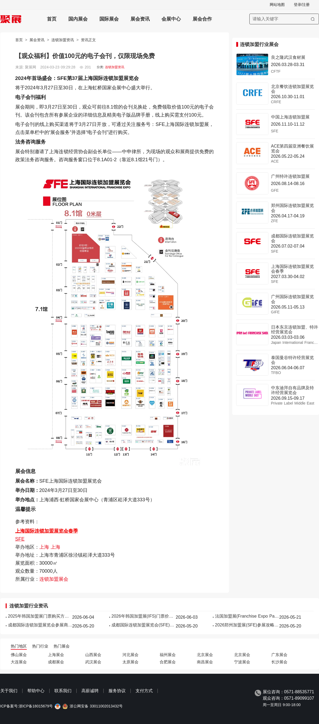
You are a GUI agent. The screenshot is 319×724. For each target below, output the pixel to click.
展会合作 (202, 19)
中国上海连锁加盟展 (290, 117)
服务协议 (117, 690)
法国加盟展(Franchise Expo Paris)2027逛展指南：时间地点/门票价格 (247, 616)
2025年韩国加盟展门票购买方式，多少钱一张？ (40, 616)
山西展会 (93, 654)
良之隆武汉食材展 (288, 57)
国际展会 (109, 19)
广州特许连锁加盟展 (290, 176)
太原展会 (130, 662)
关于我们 (8, 690)
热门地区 (19, 646)
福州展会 (168, 654)
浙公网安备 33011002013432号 (96, 706)
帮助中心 (35, 690)
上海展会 (56, 654)
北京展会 (205, 654)
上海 (45, 547)
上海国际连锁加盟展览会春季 (46, 531)
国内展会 (78, 19)
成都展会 (56, 662)
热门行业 (40, 646)
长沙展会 (279, 662)
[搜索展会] (284, 19)
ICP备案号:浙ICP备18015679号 (26, 706)
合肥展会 (168, 662)
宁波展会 (242, 662)
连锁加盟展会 (53, 579)
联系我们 (63, 690)
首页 (52, 19)
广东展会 (279, 654)
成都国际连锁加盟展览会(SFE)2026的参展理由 (143, 625)
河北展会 (130, 654)
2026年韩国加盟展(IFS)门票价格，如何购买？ (143, 616)
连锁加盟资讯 (62, 40)
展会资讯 (140, 19)
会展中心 (171, 19)
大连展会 (19, 662)
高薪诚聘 (90, 690)
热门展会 (62, 646)
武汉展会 (93, 662)
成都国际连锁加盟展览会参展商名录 (40, 625)
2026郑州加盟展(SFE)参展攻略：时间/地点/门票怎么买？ (247, 625)
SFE (20, 539)
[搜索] (313, 19)
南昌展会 (205, 662)
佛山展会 (19, 654)
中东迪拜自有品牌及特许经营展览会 (292, 390)
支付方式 (144, 690)
